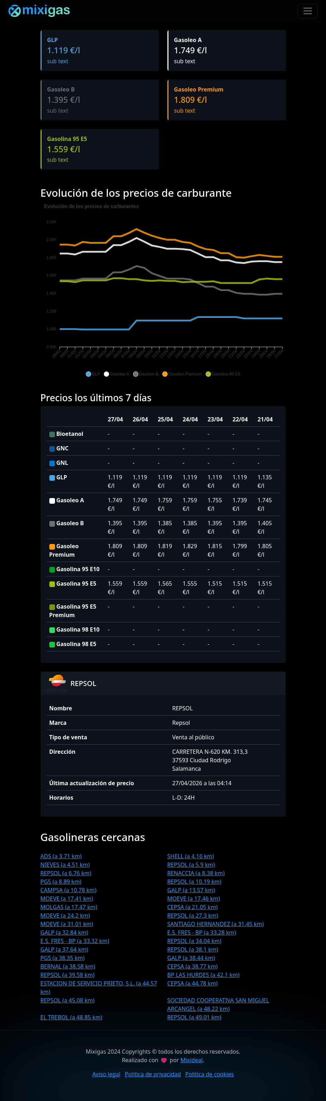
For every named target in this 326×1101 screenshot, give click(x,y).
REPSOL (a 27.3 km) (193, 915)
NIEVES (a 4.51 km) (65, 865)
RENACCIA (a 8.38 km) (196, 873)
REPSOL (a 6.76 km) (66, 873)
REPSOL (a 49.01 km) (194, 1017)
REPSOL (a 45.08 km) (68, 1000)
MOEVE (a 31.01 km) (67, 924)
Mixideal (191, 1060)
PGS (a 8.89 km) (61, 882)
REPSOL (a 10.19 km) (194, 882)
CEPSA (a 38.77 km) (192, 966)
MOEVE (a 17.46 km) (193, 898)
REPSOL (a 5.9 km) (191, 865)
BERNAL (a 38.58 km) (68, 966)
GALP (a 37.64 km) (64, 949)
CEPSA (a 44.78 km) (192, 983)
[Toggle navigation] (308, 11)
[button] (93, 374)
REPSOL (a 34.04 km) (194, 941)
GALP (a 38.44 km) (191, 958)
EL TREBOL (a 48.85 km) (72, 1017)
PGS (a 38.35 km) (63, 958)
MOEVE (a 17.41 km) (67, 898)
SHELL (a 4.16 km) (190, 856)
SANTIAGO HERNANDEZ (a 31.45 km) (215, 924)
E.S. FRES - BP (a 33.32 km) (75, 941)
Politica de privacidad (153, 1074)
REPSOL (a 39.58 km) (68, 975)
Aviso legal (106, 1074)
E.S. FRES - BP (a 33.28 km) (201, 932)
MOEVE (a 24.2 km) (65, 915)
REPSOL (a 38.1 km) (193, 949)
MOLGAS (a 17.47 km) (69, 907)
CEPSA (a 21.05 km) (192, 907)
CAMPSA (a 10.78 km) (69, 890)
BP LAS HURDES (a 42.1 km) (203, 975)
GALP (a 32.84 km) (64, 932)
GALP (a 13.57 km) (191, 890)
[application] (163, 290)
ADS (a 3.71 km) (61, 856)
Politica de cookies (209, 1074)
